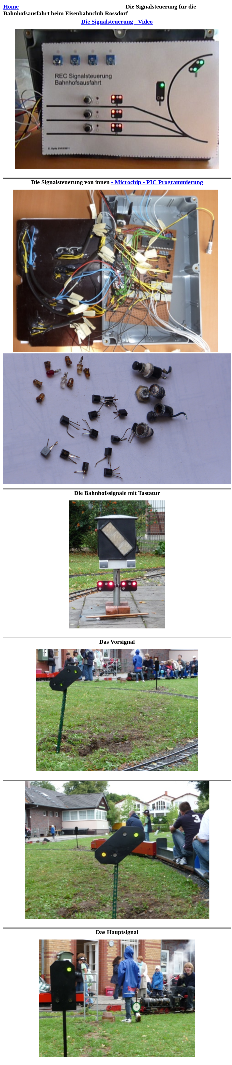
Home (11, 6)
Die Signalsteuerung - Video (117, 21)
